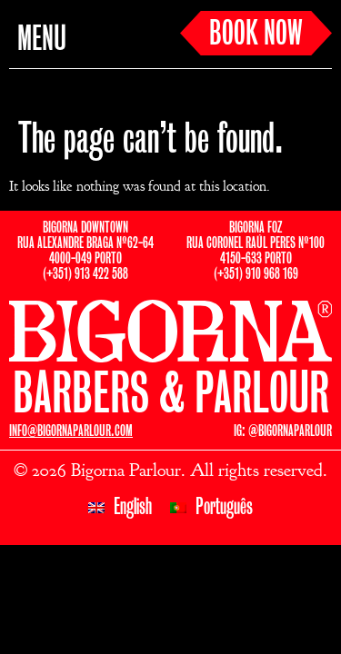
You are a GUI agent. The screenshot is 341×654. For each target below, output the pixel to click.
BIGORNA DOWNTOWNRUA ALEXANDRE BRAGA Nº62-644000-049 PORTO (85, 243)
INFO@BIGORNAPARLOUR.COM (71, 431)
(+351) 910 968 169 (256, 274)
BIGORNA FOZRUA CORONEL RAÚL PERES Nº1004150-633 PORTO (255, 243)
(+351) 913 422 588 (85, 274)
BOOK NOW (256, 34)
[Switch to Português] (211, 507)
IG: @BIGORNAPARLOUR (283, 431)
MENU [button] (41, 40)
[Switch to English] (120, 507)
